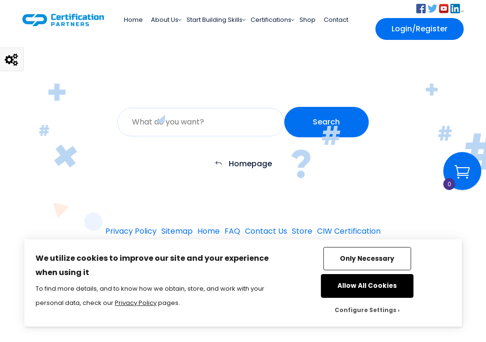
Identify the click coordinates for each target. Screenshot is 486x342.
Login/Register (420, 28)
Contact (336, 19)
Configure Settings (365, 310)
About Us (164, 19)
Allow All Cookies (367, 285)
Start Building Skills (215, 19)
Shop (307, 19)
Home (133, 19)
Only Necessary (367, 258)
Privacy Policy (136, 302)
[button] (421, 7)
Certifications (271, 19)
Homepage (243, 164)
